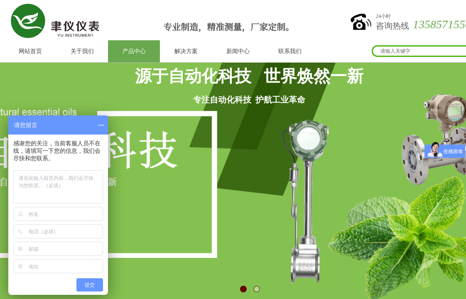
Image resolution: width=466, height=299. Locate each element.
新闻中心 (238, 51)
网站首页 (30, 51)
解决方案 (186, 51)
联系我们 (290, 51)
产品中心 (134, 51)
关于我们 (82, 51)
